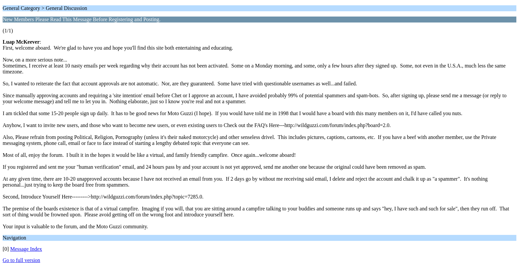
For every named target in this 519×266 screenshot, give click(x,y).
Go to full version (21, 260)
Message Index (26, 249)
